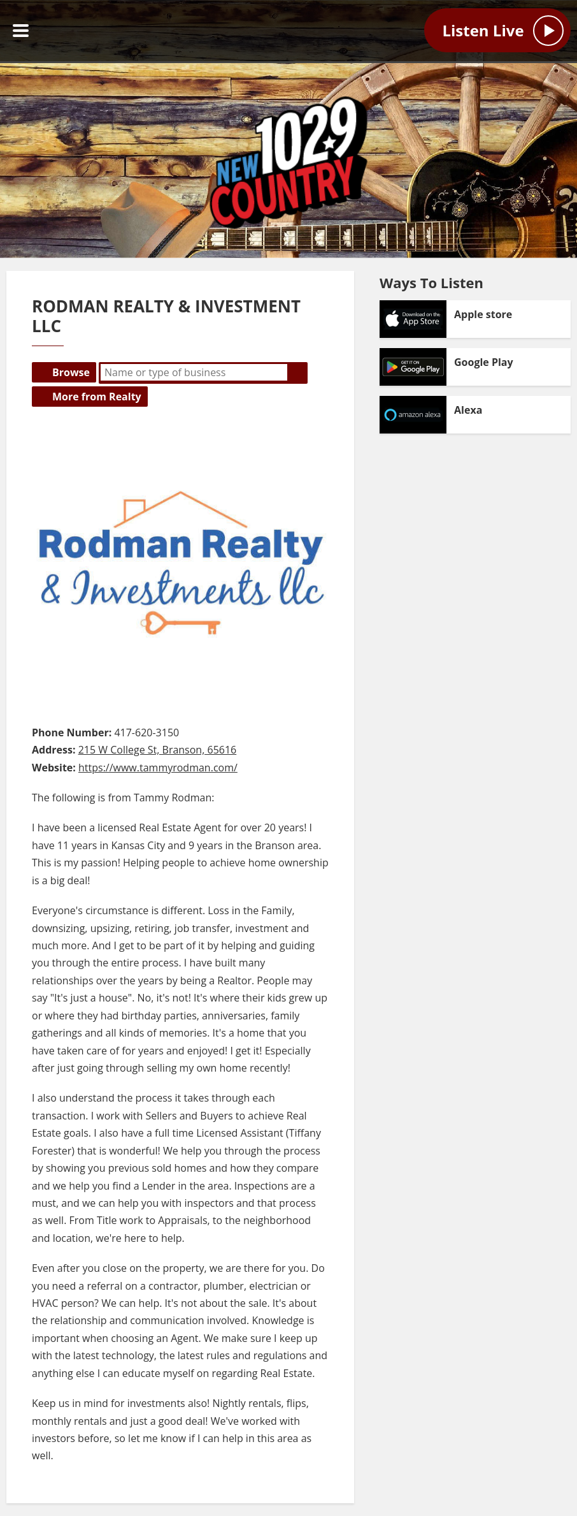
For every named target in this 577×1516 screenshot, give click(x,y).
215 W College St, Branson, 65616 (157, 750)
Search (297, 372)
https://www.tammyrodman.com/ (158, 768)
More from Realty (96, 397)
